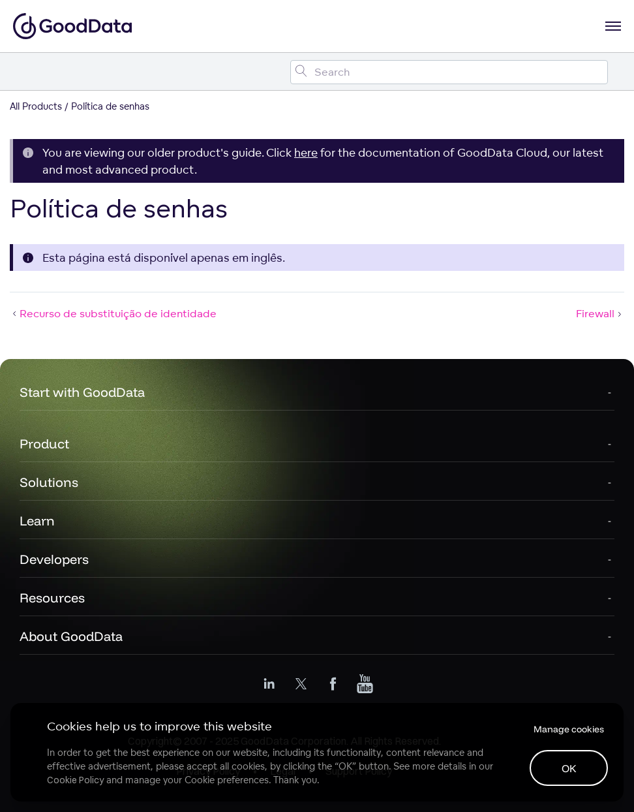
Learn (37, 520)
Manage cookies (569, 729)
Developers (54, 559)
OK (569, 768)
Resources (52, 597)
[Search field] (449, 72)
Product (44, 443)
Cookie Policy (75, 780)
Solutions (49, 482)
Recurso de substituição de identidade (113, 313)
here (306, 152)
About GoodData (71, 636)
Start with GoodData (82, 392)
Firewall (600, 313)
